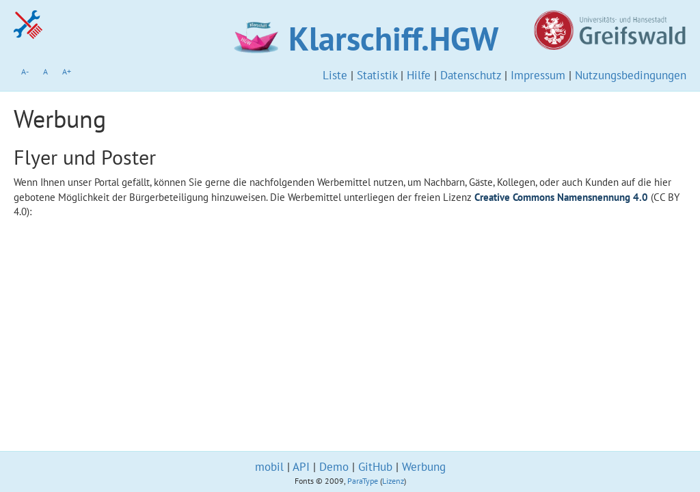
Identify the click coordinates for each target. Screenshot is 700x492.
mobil (269, 466)
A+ (66, 71)
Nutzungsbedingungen (630, 75)
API (301, 466)
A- (25, 71)
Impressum (538, 75)
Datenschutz (470, 75)
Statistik (377, 75)
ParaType (362, 481)
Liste (335, 75)
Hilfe (419, 75)
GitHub (375, 466)
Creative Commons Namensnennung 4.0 (561, 197)
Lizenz (393, 481)
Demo (334, 466)
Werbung (424, 466)
